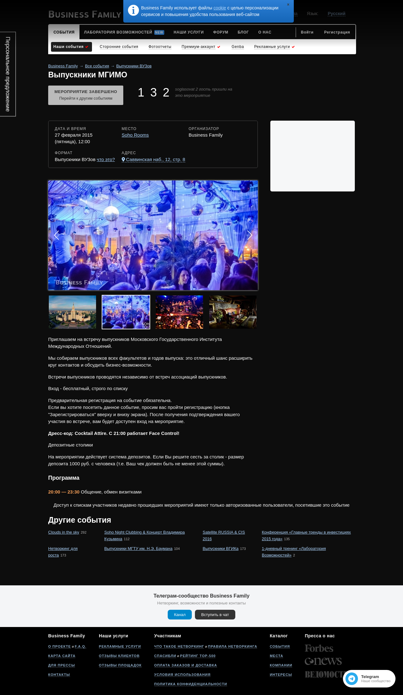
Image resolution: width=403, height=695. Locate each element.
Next (250, 235)
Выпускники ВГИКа (220, 548)
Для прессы (61, 665)
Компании (281, 665)
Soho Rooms (135, 135)
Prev (56, 235)
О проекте (59, 646)
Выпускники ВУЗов (134, 66)
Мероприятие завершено (85, 95)
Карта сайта (61, 656)
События (280, 646)
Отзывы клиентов (119, 656)
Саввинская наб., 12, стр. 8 (155, 159)
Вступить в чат (215, 614)
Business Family (63, 66)
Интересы (281, 675)
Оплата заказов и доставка (185, 665)
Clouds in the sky (63, 532)
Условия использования (182, 675)
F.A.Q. (80, 646)
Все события (97, 66)
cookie (219, 7)
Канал (180, 614)
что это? (106, 159)
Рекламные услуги (120, 646)
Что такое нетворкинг (179, 646)
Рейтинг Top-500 (198, 656)
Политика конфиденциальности (190, 684)
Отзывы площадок (120, 665)
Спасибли (165, 656)
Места (276, 656)
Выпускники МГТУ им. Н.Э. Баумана (138, 548)
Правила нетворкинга (232, 646)
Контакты (59, 675)
